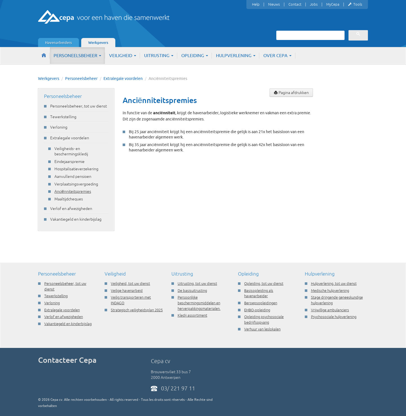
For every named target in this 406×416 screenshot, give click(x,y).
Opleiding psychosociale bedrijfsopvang (264, 319)
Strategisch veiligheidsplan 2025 (137, 310)
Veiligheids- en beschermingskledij (71, 151)
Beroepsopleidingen (260, 303)
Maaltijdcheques (68, 199)
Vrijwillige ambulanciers (330, 310)
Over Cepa (277, 55)
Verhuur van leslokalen (262, 329)
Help (256, 4)
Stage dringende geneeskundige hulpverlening (337, 300)
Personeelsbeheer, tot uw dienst (78, 106)
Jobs (314, 4)
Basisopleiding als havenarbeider (258, 293)
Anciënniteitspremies (72, 191)
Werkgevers (98, 42)
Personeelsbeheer (77, 55)
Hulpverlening (235, 55)
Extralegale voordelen (123, 78)
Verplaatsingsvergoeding (76, 184)
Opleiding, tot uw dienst (263, 283)
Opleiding (194, 55)
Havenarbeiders (58, 42)
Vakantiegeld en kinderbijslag (76, 219)
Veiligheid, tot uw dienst (130, 283)
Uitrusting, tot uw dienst (197, 283)
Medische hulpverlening (330, 290)
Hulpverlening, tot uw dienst (334, 283)
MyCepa (332, 4)
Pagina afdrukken (291, 92)
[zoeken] (310, 35)
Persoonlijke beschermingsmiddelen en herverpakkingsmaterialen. (199, 302)
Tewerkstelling (63, 117)
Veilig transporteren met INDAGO (131, 300)
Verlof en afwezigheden (71, 208)
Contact (294, 4)
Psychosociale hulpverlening (333, 317)
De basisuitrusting (192, 290)
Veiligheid (122, 55)
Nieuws (274, 4)
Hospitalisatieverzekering (76, 169)
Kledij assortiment (192, 315)
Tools (355, 4)
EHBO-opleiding (257, 310)
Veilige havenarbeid (127, 290)
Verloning (58, 127)
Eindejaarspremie (69, 161)
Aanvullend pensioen (72, 176)
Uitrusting (158, 55)
